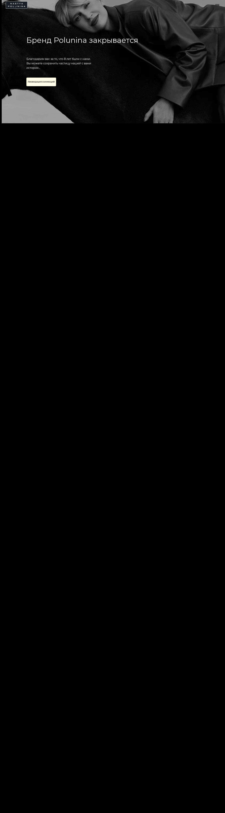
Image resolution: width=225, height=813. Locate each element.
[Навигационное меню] (217, 5)
